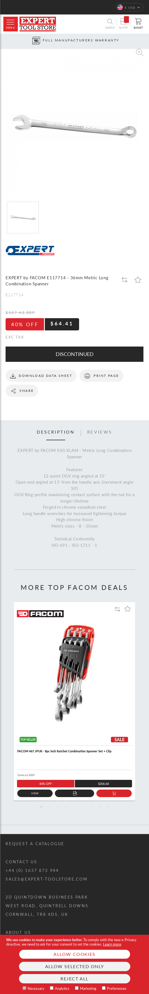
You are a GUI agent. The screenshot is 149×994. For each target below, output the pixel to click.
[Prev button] (4, 41)
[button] (129, 7)
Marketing (88, 988)
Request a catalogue (35, 843)
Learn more (112, 944)
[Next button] (145, 41)
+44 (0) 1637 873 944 (32, 870)
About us (18, 932)
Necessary (36, 988)
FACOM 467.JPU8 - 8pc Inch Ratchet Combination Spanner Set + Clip (64, 751)
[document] (74, 964)
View (35, 793)
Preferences (116, 988)
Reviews (99, 432)
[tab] (56, 433)
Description (56, 432)
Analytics (62, 988)
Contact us (21, 861)
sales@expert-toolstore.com (47, 879)
